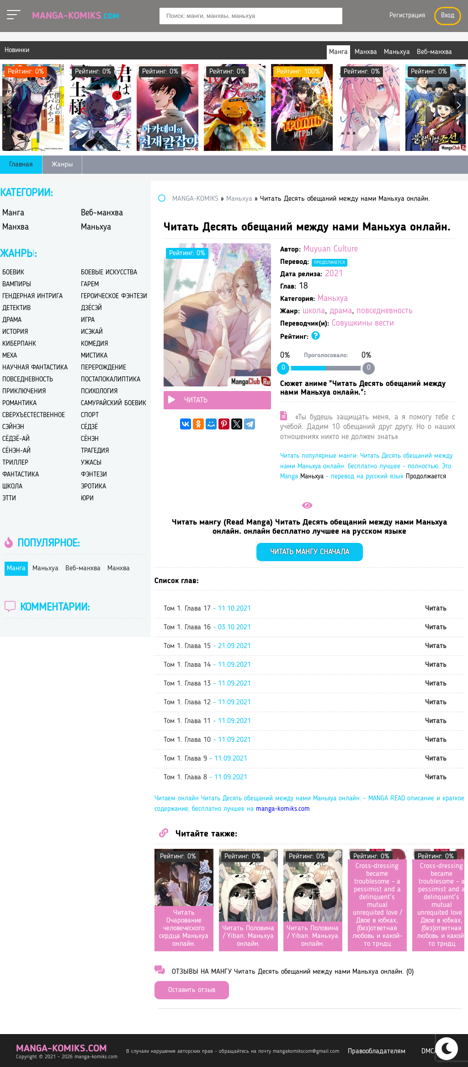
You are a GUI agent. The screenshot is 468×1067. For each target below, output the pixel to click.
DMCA (429, 1051)
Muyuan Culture (330, 249)
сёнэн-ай (16, 451)
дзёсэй (91, 308)
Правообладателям (376, 1051)
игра (88, 320)
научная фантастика (35, 368)
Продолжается (329, 262)
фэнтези (94, 475)
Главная (21, 164)
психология (99, 391)
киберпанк (19, 344)
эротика (93, 486)
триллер (15, 463)
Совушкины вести (363, 323)
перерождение (103, 368)
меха (9, 356)
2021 (334, 274)
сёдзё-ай (16, 439)
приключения (24, 391)
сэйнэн (13, 427)
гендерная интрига (32, 296)
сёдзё (89, 427)
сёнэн (90, 439)
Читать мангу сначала (309, 552)
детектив (16, 308)
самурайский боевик (113, 403)
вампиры (16, 284)
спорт (90, 415)
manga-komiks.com (283, 809)
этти (9, 498)
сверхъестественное (33, 415)
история (15, 332)
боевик (13, 272)
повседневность (384, 311)
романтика (19, 403)
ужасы (91, 463)
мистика (94, 356)
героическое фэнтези (114, 296)
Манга (13, 213)
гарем (90, 284)
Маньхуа (333, 299)
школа (314, 311)
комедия (94, 344)
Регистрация (407, 15)
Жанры (62, 164)
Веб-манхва (102, 213)
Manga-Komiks (75, 16)
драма (341, 311)
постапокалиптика (110, 379)
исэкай (92, 332)
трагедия (95, 451)
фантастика (20, 475)
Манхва (15, 227)
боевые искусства (109, 272)
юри (87, 498)
